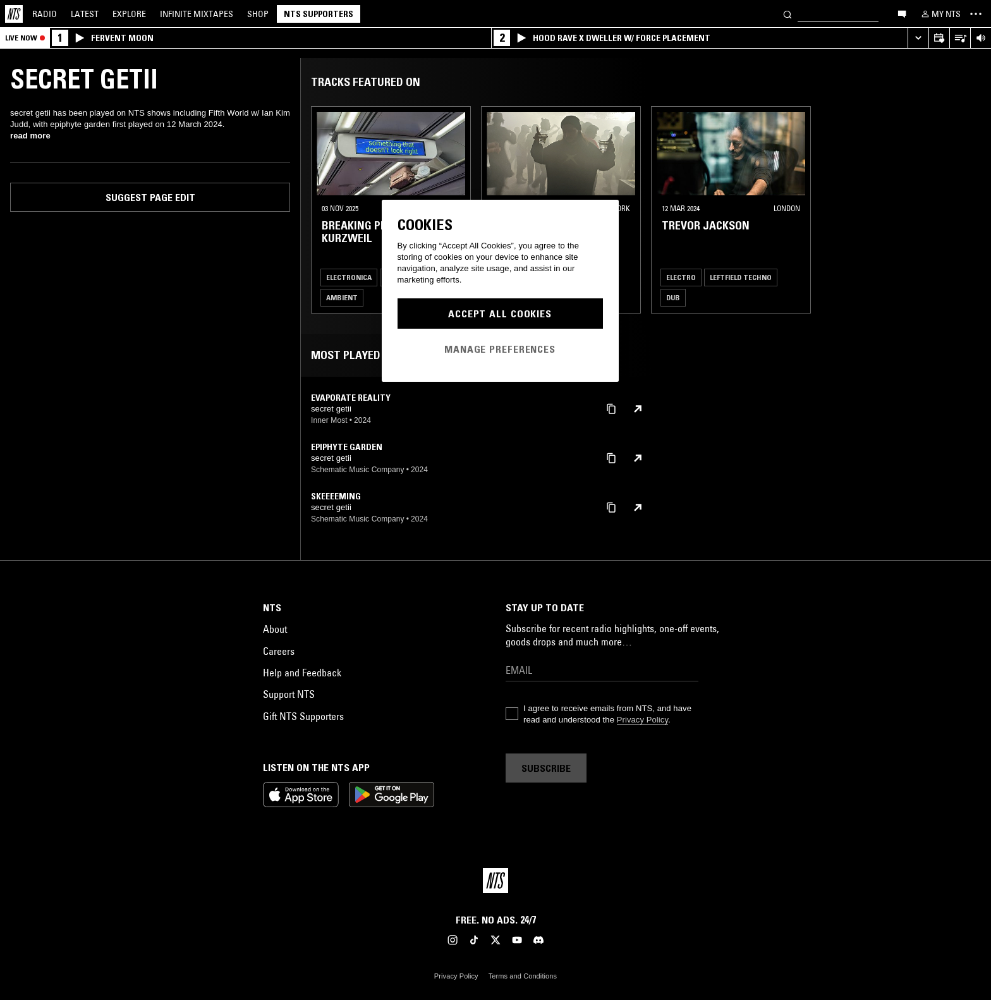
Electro (681, 277)
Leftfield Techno (741, 277)
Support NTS (289, 694)
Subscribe (546, 768)
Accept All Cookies (500, 313)
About (275, 629)
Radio (44, 14)
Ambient (342, 297)
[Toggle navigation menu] (976, 14)
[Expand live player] (918, 38)
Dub (673, 297)
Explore (129, 14)
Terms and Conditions (523, 976)
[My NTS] (939, 14)
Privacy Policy (642, 719)
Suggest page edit (150, 197)
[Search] (787, 13)
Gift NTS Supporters (303, 716)
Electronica (349, 277)
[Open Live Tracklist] (959, 38)
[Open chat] (902, 13)
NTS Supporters (318, 14)
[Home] (14, 14)
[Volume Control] (980, 38)
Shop (258, 14)
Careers (279, 651)
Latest (85, 14)
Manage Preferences (500, 349)
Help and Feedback (302, 672)
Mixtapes (196, 14)
